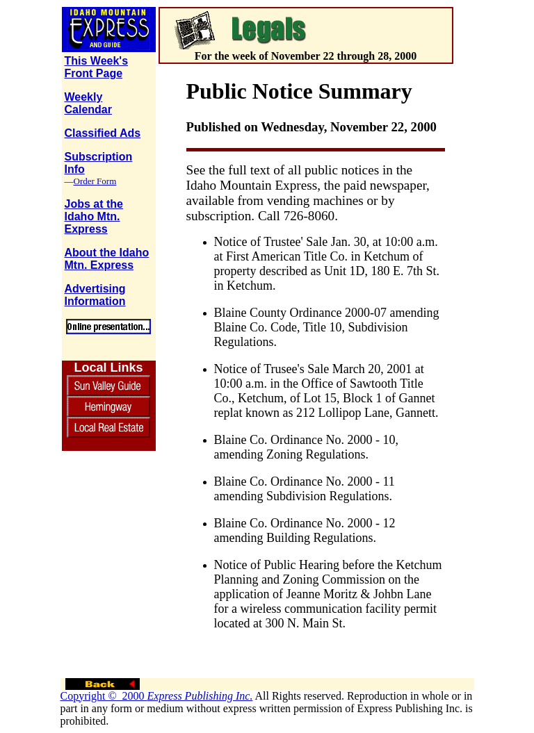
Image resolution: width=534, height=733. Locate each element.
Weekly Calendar (88, 103)
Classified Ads (103, 133)
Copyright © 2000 (156, 696)
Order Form (95, 181)
